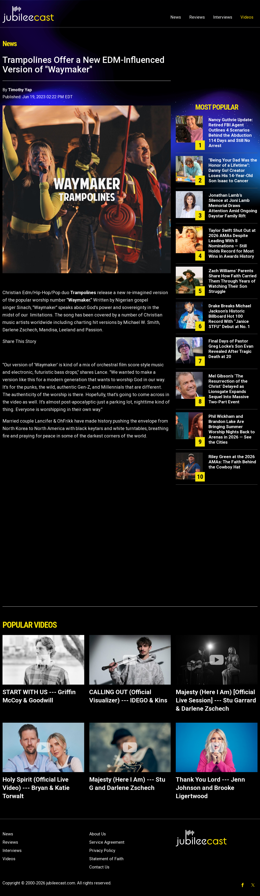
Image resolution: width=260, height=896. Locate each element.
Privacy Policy (102, 850)
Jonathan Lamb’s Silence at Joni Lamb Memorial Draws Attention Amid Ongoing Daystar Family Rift (233, 205)
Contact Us (99, 867)
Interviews (222, 17)
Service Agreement (107, 842)
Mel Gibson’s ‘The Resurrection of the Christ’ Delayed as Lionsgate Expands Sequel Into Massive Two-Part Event (229, 389)
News (175, 17)
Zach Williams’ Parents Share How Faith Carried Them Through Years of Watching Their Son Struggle (232, 281)
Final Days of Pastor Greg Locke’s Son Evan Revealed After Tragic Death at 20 (231, 349)
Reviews (197, 17)
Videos (246, 17)
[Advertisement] (217, 78)
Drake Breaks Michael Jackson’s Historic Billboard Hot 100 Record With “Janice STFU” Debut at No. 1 (230, 316)
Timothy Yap (20, 89)
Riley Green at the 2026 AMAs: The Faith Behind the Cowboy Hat (232, 462)
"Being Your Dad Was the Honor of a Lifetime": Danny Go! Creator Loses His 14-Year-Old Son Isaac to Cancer (233, 170)
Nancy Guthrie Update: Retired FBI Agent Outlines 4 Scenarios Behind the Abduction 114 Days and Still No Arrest (231, 132)
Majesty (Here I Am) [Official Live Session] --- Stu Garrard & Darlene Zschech (216, 700)
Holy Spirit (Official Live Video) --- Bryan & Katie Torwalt (36, 788)
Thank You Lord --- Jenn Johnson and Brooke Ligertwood (210, 788)
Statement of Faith (106, 858)
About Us (97, 833)
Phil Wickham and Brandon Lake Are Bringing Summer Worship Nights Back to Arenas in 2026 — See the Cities (232, 429)
